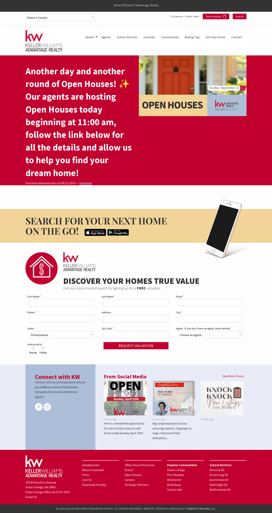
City (179, 312)
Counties (149, 37)
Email (180, 296)
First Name (34, 296)
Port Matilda (175, 475)
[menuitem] (90, 37)
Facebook (85, 183)
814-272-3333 (61, 492)
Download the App (94, 484)
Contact (236, 37)
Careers (184, 16)
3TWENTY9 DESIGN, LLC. (201, 508)
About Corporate (93, 470)
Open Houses (216, 16)
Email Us (31, 496)
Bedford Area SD (220, 489)
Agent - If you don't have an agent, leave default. (203, 328)
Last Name (108, 296)
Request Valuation (136, 345)
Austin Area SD (219, 479)
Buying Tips (192, 37)
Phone (31, 312)
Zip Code (108, 328)
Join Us (87, 479)
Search (240, 16)
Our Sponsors (167, 16)
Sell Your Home (215, 37)
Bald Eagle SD (218, 484)
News (196, 16)
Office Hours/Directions (140, 465)
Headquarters (91, 465)
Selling (43, 350)
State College (176, 470)
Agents (106, 37)
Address (106, 312)
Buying (33, 350)
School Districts (127, 37)
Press (85, 475)
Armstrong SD (219, 475)
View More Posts (233, 376)
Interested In (34, 344)
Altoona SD (217, 470)
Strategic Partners (137, 484)
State (31, 328)
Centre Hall (174, 489)
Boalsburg (174, 484)
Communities (170, 37)
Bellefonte (174, 479)
